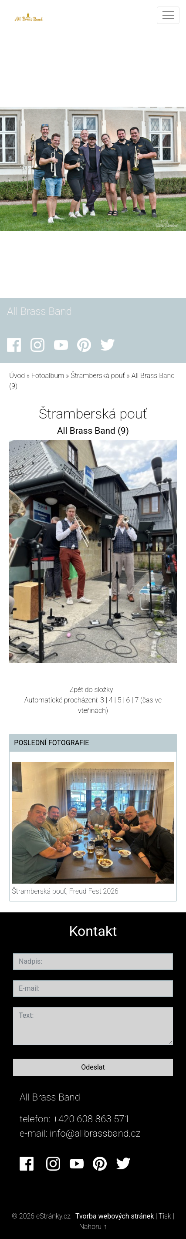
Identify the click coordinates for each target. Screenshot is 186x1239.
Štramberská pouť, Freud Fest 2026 (65, 891)
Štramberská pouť (98, 375)
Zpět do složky (91, 689)
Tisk (165, 1216)
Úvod (17, 375)
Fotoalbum (47, 375)
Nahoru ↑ (93, 1226)
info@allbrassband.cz (95, 1133)
